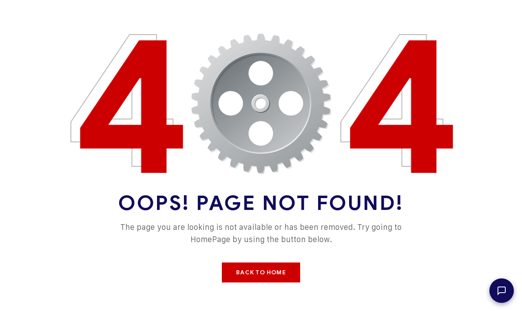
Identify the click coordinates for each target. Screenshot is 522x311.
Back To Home (260, 272)
